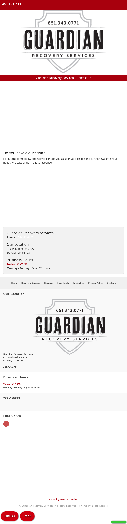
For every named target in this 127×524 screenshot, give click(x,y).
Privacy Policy (95, 283)
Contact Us (78, 283)
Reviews (48, 283)
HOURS (10, 516)
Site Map (111, 283)
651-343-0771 (12, 4)
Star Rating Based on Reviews (62, 499)
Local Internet (100, 505)
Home (14, 283)
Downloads (63, 283)
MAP (27, 516)
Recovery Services (30, 283)
